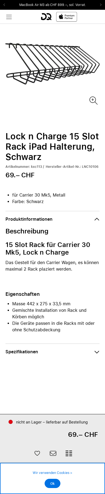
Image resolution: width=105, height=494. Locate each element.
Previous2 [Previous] (6, 5)
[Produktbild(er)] (93, 100)
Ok (52, 484)
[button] (52, 219)
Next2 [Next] (99, 5)
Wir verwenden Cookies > (52, 473)
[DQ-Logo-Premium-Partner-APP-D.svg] (59, 17)
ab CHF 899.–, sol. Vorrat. (65, 5)
